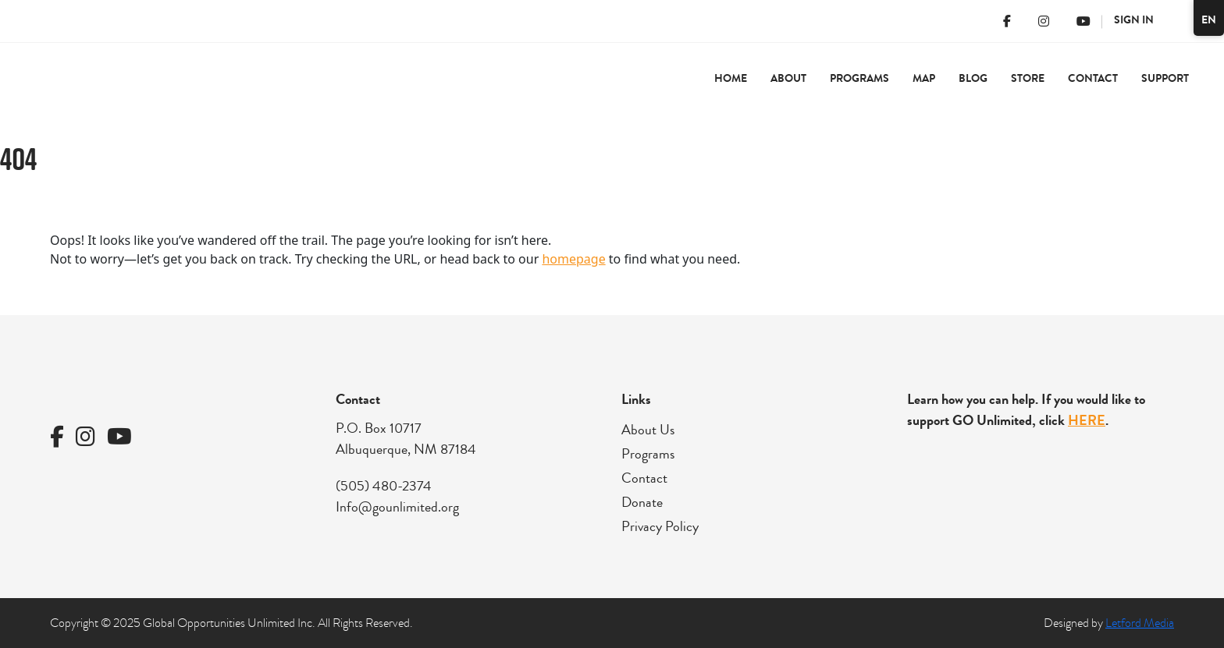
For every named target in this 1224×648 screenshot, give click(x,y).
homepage (573, 258)
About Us (647, 430)
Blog (973, 78)
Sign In (1134, 20)
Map (924, 78)
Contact (1093, 78)
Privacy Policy (660, 526)
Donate (642, 502)
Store (1027, 78)
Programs (859, 78)
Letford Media (1139, 623)
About (788, 78)
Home (730, 78)
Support (1165, 78)
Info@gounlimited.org (397, 507)
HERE (1086, 420)
